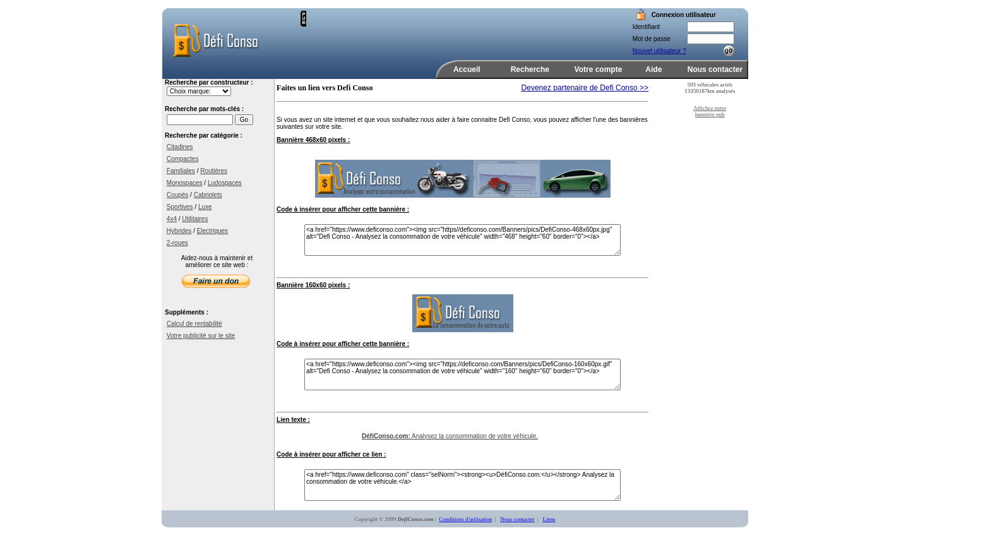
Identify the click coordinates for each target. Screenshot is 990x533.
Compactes (183, 158)
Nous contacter (715, 69)
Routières (213, 170)
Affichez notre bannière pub (709, 111)
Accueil (466, 69)
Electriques (212, 230)
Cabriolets (208, 194)
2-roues (177, 242)
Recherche (530, 69)
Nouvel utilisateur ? (659, 50)
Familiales (181, 170)
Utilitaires (195, 218)
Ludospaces (225, 182)
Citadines (180, 146)
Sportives (180, 206)
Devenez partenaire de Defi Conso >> (585, 87)
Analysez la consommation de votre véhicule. (450, 436)
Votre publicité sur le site (201, 335)
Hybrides (179, 230)
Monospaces (185, 182)
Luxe (205, 206)
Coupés (177, 194)
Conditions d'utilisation (465, 519)
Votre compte (599, 69)
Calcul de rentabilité (194, 323)
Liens (549, 519)
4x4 (172, 218)
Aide (653, 69)
